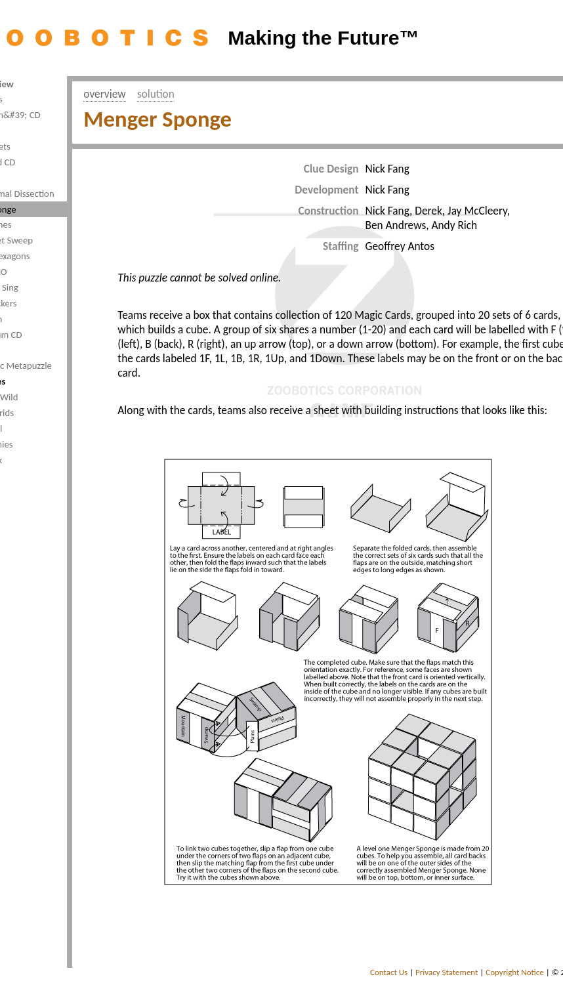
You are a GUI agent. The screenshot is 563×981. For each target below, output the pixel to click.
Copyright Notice (515, 972)
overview (104, 94)
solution (156, 94)
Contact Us (388, 972)
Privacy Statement (446, 972)
